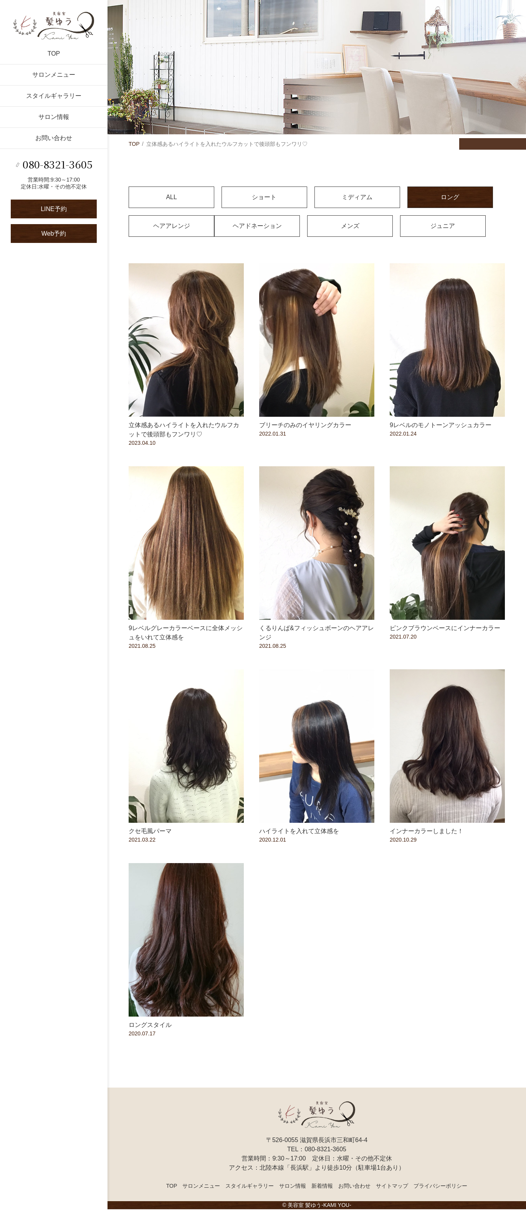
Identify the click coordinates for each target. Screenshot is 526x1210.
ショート (240, 197)
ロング (393, 197)
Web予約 (53, 233)
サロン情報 (53, 117)
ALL (162, 197)
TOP (54, 53)
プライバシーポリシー (440, 1186)
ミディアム (316, 197)
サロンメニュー (53, 74)
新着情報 (322, 1186)
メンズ (240, 226)
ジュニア (316, 226)
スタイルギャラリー (53, 95)
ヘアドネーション (162, 226)
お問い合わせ (53, 138)
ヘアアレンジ (470, 197)
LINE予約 (54, 209)
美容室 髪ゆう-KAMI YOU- (319, 1206)
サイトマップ (392, 1186)
